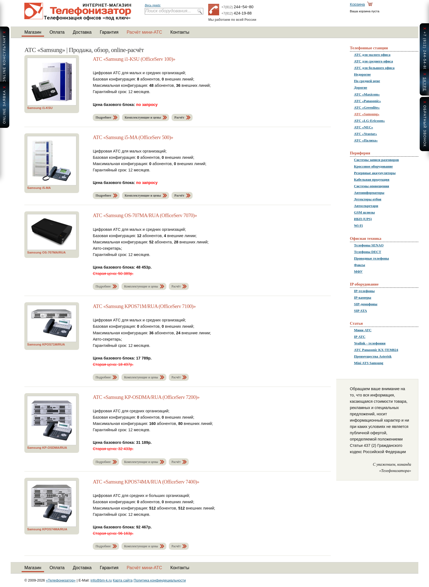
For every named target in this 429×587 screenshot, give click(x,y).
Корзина (357, 4)
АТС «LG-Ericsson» (369, 121)
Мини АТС (363, 330)
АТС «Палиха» (366, 140)
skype (425, 84)
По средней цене (367, 81)
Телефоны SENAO (369, 245)
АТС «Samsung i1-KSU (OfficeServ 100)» (134, 59)
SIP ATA (360, 311)
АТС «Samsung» (366, 114)
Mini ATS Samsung (368, 363)
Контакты (179, 32)
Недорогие (362, 74)
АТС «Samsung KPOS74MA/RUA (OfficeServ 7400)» (146, 482)
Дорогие (360, 87)
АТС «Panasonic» (367, 101)
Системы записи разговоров (376, 160)
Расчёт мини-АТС (144, 32)
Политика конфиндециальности (160, 580)
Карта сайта (122, 580)
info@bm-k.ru (101, 580)
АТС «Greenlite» (367, 107)
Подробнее (103, 117)
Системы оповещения (371, 186)
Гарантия (109, 32)
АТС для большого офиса (374, 68)
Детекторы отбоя (367, 199)
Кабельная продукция (371, 179)
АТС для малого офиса (372, 55)
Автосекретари (366, 206)
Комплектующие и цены (143, 117)
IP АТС (360, 337)
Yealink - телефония (369, 343)
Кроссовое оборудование (373, 166)
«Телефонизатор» (61, 580)
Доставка (82, 32)
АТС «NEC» (363, 127)
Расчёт (179, 117)
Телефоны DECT (367, 252)
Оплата (57, 32)
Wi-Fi (358, 225)
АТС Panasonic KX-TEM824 (376, 350)
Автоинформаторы (369, 193)
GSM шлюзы (364, 212)
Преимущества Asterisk (373, 356)
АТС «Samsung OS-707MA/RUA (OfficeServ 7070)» (145, 215)
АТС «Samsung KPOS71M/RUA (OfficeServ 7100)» (144, 306)
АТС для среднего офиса (373, 61)
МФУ (358, 271)
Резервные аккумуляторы (375, 173)
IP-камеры (362, 297)
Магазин (32, 32)
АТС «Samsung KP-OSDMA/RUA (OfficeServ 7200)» (146, 397)
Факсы (359, 265)
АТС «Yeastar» (365, 134)
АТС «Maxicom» (367, 94)
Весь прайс (153, 5)
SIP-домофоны (365, 304)
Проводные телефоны (371, 258)
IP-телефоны (364, 291)
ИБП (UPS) (363, 219)
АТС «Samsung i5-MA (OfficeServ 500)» (133, 137)
